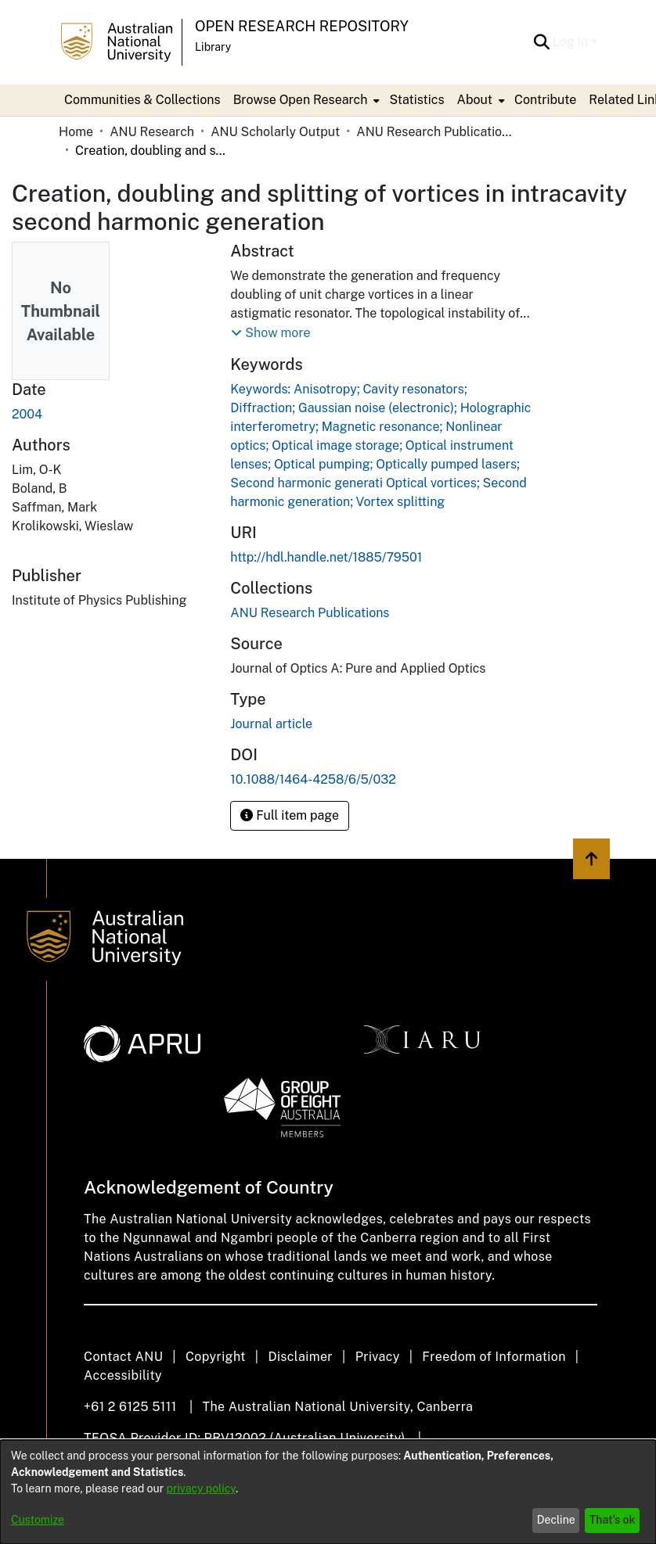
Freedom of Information (493, 1356)
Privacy (377, 1356)
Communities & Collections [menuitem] (142, 99)
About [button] (474, 99)
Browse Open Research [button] (300, 99)
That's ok (612, 1519)
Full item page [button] (289, 815)
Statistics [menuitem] (416, 99)
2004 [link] (27, 414)
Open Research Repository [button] (302, 26)
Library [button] (213, 47)
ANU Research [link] (152, 131)
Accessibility (123, 1375)
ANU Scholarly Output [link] (275, 131)
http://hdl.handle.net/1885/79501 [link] (326, 557)
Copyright (216, 1356)
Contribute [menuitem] (545, 99)
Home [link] (76, 131)
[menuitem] (305, 100)
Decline (556, 1519)
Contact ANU (123, 1356)
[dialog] (328, 1492)
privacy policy (201, 1488)
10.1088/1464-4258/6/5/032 (312, 779)
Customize (37, 1519)
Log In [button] (572, 41)
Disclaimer (300, 1356)
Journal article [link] (271, 723)
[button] (542, 42)
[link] (309, 612)
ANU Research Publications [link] (434, 131)
